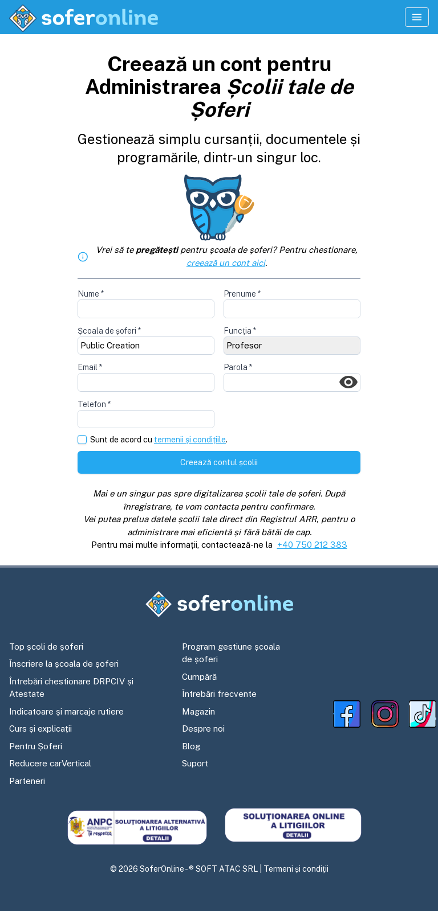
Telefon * (94, 404)
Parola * (238, 367)
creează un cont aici (225, 263)
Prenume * (242, 293)
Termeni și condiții (295, 868)
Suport (195, 763)
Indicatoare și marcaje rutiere (66, 711)
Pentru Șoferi (35, 746)
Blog (191, 746)
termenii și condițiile (190, 439)
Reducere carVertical (50, 763)
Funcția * (240, 330)
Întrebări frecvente (219, 694)
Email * (90, 367)
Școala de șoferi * (109, 330)
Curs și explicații (40, 728)
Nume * (91, 293)
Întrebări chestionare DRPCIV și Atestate (71, 687)
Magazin (198, 711)
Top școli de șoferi (46, 646)
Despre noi (203, 728)
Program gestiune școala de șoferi (231, 653)
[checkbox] (82, 439)
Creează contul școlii (219, 462)
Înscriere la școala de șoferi (64, 663)
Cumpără (199, 677)
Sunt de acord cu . (159, 440)
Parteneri (27, 781)
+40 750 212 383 (312, 544)
